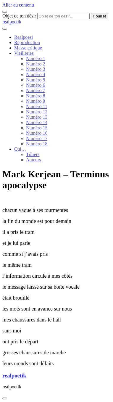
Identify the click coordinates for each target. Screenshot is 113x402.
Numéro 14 (36, 122)
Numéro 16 (36, 133)
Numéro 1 (35, 58)
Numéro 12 (36, 111)
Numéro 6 (35, 85)
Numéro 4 (35, 74)
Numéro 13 (36, 117)
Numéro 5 (35, 79)
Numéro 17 (36, 138)
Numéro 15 (36, 127)
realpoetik (11, 21)
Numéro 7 (35, 90)
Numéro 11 (36, 106)
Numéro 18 (36, 143)
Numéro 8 (35, 95)
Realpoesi (23, 37)
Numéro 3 (35, 69)
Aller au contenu (18, 4)
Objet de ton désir (19, 15)
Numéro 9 (35, 101)
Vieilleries (24, 53)
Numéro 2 (35, 63)
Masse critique (28, 47)
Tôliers (32, 154)
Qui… (20, 149)
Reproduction (27, 42)
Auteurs (33, 159)
